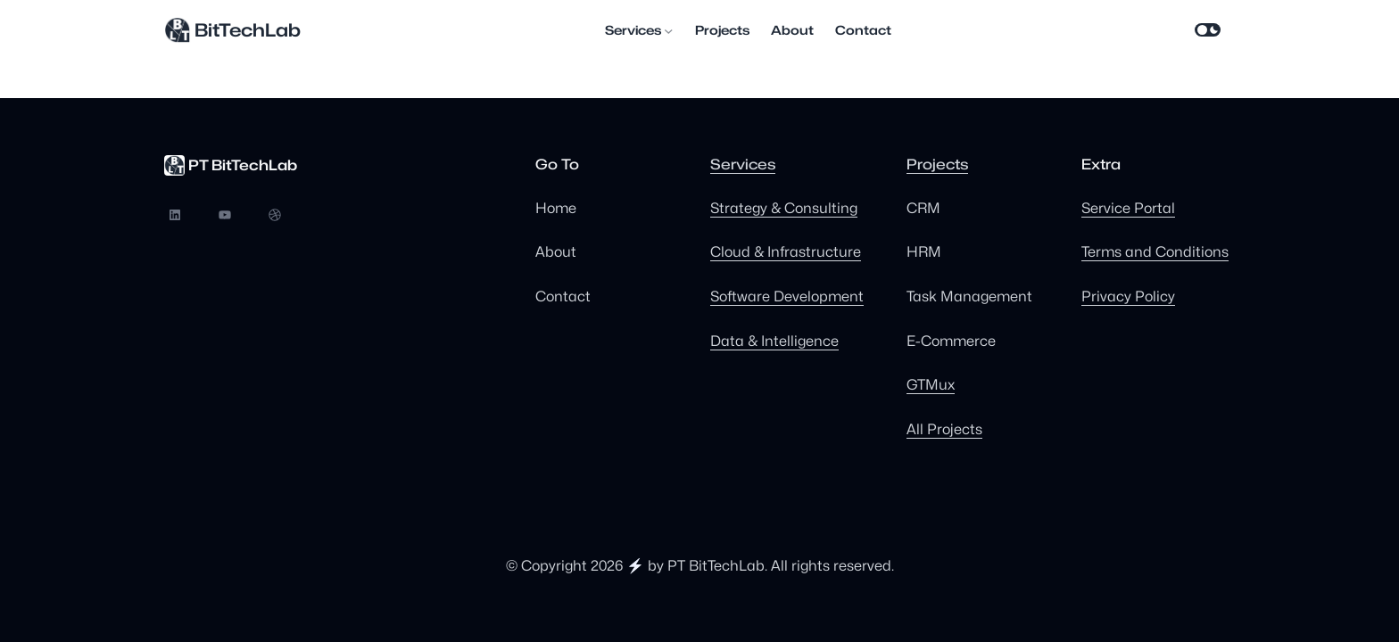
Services (742, 164)
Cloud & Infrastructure (785, 251)
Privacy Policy (1128, 296)
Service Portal (1128, 208)
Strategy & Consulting (783, 208)
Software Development (787, 296)
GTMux (930, 384)
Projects (937, 164)
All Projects (944, 429)
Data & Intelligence (774, 341)
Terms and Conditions (1155, 251)
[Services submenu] (669, 31)
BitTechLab (248, 30)
